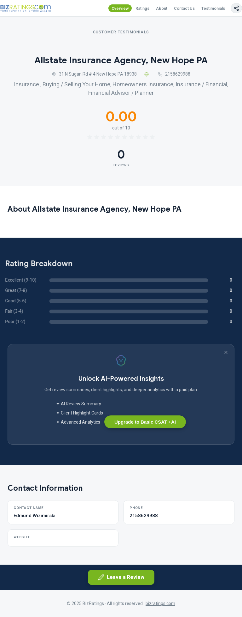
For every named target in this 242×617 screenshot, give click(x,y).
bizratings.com (160, 603)
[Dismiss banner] (226, 352)
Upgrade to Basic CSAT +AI (145, 422)
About (161, 8)
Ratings (142, 8)
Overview (120, 8)
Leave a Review (121, 577)
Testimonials (213, 8)
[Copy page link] (236, 8)
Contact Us (184, 8)
